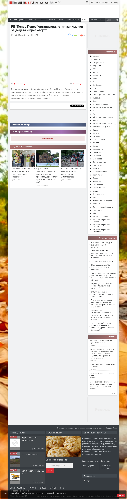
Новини (52, 19)
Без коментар (98, 155)
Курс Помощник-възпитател (29, 439)
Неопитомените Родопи (102, 200)
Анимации (97, 152)
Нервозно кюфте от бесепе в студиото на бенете (100, 341)
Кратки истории (99, 187)
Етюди (95, 191)
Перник (95, 178)
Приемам (121, 496)
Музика (96, 56)
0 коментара (77, 84)
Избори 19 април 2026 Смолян (102, 226)
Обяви (53, 487)
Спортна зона (98, 91)
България (96, 101)
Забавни (96, 82)
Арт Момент (97, 136)
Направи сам (98, 149)
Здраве (95, 114)
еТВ (62, 487)
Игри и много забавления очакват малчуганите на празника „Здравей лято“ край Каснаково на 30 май (47, 175)
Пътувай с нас (98, 194)
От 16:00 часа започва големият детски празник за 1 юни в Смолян (103, 294)
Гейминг (96, 213)
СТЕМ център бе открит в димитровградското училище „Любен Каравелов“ (23, 172)
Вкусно (95, 146)
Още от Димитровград (22, 147)
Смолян (96, 72)
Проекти (96, 168)
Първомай (97, 98)
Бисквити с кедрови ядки (57, 459)
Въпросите (97, 181)
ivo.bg (114, 393)
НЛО (94, 110)
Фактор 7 (96, 204)
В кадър (96, 120)
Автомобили (98, 184)
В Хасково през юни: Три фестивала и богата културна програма (103, 267)
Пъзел (95, 130)
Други (95, 78)
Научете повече (59, 493)
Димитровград (19, 84)
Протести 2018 (99, 175)
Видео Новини (98, 66)
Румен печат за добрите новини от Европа (102, 365)
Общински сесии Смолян (102, 107)
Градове (93, 19)
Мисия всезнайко (100, 171)
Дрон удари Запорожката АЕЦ (103, 261)
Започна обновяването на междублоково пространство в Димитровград (71, 172)
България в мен (99, 139)
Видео (43, 487)
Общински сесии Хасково (103, 117)
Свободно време (72, 19)
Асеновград (97, 159)
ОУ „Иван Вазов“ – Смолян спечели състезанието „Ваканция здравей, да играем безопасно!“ (103, 326)
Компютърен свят (100, 162)
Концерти (96, 59)
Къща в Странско (30, 454)
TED (94, 88)
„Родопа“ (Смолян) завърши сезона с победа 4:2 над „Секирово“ (102, 285)
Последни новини (107, 238)
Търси (50, 471)
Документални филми (101, 127)
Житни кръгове (99, 165)
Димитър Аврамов (100, 216)
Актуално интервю (100, 104)
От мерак (96, 143)
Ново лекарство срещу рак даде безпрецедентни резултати (101, 244)
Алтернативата (99, 62)
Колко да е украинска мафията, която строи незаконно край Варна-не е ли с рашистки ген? (102, 384)
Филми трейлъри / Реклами (104, 94)
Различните (97, 210)
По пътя (96, 133)
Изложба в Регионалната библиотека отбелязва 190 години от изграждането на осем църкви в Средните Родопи (102, 315)
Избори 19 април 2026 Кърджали (102, 230)
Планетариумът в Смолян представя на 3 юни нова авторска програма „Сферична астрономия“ (103, 303)
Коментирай (48, 138)
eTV (94, 69)
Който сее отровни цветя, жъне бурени (102, 374)
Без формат (97, 85)
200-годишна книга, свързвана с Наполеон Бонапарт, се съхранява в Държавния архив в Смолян (103, 276)
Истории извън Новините (103, 207)
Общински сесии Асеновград (104, 123)
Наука (95, 197)
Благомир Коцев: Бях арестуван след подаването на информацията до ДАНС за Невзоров (103, 254)
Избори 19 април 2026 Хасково (102, 221)
